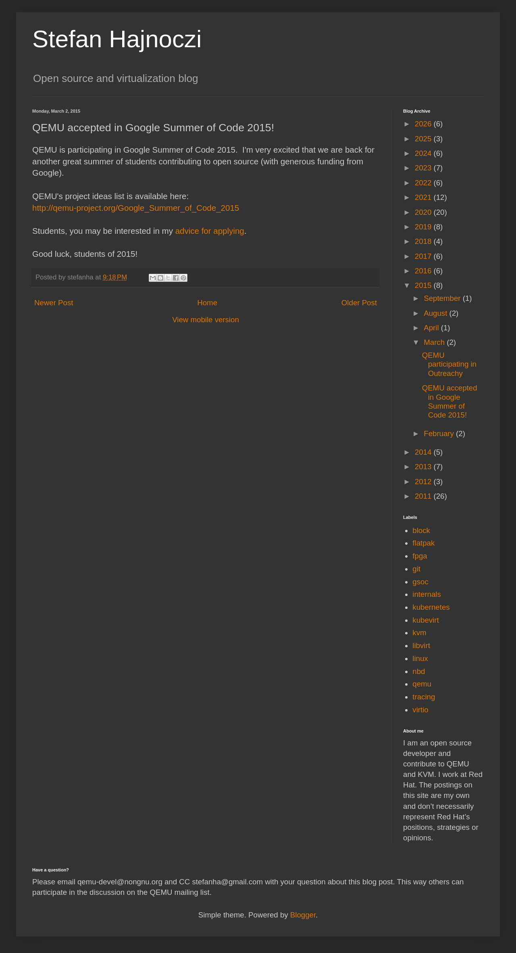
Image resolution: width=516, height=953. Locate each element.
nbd (418, 671)
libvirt (421, 645)
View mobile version (205, 319)
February (440, 433)
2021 (424, 197)
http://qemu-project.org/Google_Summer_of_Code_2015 (135, 207)
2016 (424, 271)
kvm (419, 632)
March (435, 342)
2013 (424, 466)
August (436, 313)
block (421, 530)
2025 (424, 138)
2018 (424, 241)
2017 (424, 256)
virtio (420, 709)
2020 (424, 212)
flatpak (423, 543)
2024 (424, 153)
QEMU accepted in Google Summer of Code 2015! (449, 401)
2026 (424, 124)
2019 (424, 227)
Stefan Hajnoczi (117, 38)
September (443, 298)
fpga (419, 556)
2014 (424, 452)
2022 (424, 182)
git (416, 569)
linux (420, 658)
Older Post (359, 302)
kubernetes (430, 607)
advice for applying (209, 230)
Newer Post (53, 302)
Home (207, 302)
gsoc (420, 581)
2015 (424, 285)
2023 (424, 168)
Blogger (303, 915)
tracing (423, 697)
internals (426, 594)
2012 (424, 481)
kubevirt (425, 620)
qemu (421, 684)
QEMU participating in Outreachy (449, 364)
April (432, 327)
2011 (424, 496)
